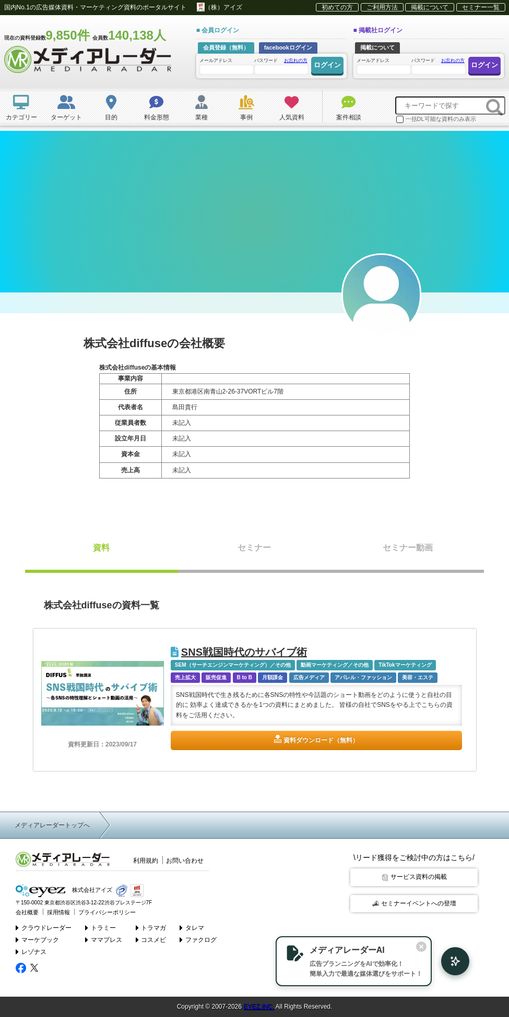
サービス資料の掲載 (414, 876)
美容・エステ (417, 677)
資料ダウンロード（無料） (321, 740)
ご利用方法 (382, 7)
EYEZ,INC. (258, 1006)
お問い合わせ (185, 860)
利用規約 (145, 860)
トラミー (100, 927)
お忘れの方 (295, 60)
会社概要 (27, 912)
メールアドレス (226, 66)
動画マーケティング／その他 (335, 665)
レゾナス (31, 952)
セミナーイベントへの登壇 (414, 903)
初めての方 (337, 7)
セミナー (254, 547)
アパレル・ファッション (363, 677)
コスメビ (151, 939)
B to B (244, 677)
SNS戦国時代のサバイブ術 (239, 652)
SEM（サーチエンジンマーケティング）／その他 (233, 665)
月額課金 (272, 677)
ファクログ (198, 939)
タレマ (192, 927)
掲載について (429, 7)
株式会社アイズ (64, 890)
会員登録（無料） (226, 47)
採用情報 (58, 912)
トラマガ (151, 927)
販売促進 (216, 677)
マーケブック (37, 939)
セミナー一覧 (481, 7)
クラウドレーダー (44, 927)
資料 (101, 547)
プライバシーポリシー (107, 912)
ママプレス (103, 939)
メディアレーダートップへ (52, 825)
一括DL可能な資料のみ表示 (436, 119)
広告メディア (309, 677)
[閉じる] (419, 946)
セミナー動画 (408, 547)
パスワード (280, 65)
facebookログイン (288, 47)
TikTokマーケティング (404, 665)
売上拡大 (185, 677)
